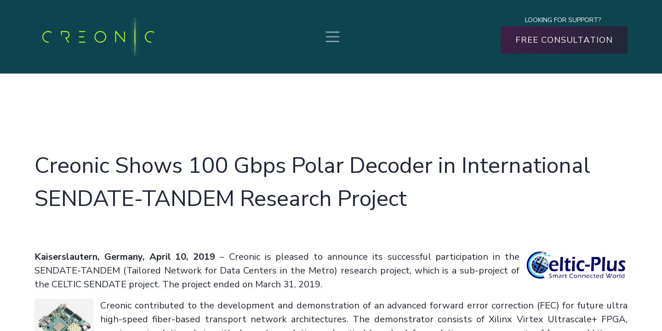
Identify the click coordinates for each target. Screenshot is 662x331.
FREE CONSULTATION (564, 40)
